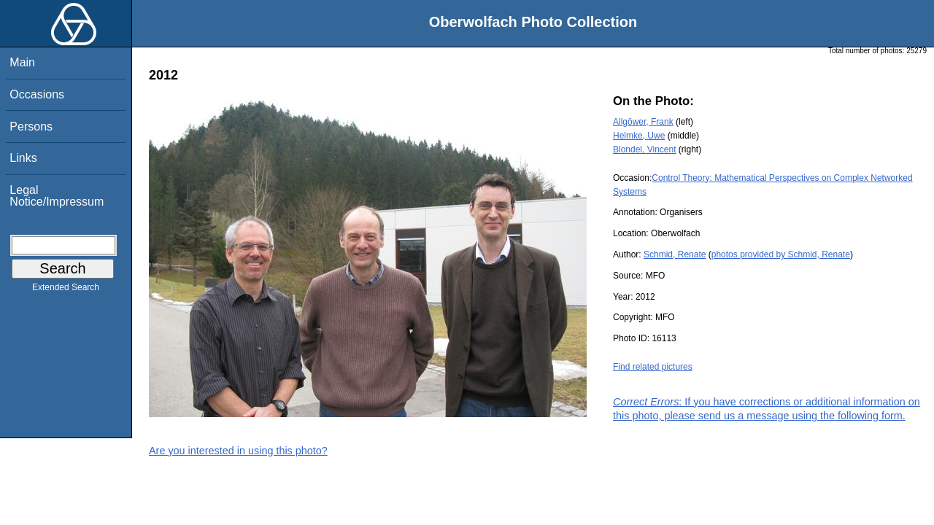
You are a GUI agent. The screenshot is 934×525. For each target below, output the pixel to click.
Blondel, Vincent (644, 149)
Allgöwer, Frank (643, 122)
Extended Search (65, 290)
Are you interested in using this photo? (238, 450)
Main (22, 62)
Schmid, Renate (675, 254)
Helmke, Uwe (639, 136)
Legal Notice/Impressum (56, 196)
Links (22, 158)
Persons (31, 126)
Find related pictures (652, 367)
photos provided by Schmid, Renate (780, 254)
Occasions (36, 94)
